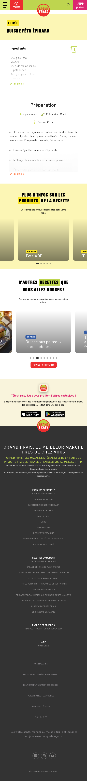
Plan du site (41, 717)
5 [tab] (51, 264)
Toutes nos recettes (43, 365)
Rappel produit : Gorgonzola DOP (43, 628)
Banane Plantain (44, 499)
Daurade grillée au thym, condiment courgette (43, 572)
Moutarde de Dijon (43, 510)
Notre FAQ (43, 645)
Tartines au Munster (43, 589)
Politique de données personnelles (41, 674)
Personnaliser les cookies (41, 695)
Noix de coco (43, 516)
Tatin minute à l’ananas (43, 561)
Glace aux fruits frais (43, 606)
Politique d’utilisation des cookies (41, 685)
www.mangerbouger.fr (49, 736)
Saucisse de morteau (43, 493)
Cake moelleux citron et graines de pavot (43, 600)
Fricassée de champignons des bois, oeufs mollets (43, 595)
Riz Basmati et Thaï (43, 544)
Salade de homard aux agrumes (44, 566)
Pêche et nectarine (43, 533)
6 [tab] (48, 359)
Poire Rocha (43, 527)
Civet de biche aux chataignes (44, 578)
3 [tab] (45, 264)
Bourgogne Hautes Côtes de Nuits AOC (43, 538)
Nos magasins (41, 663)
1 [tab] (37, 264)
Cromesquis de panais (43, 611)
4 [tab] (48, 264)
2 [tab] (42, 264)
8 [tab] (54, 359)
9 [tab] (57, 359)
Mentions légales (41, 706)
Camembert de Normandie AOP (43, 504)
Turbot (43, 521)
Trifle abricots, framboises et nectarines (43, 583)
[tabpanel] (43, 240)
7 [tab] (51, 359)
